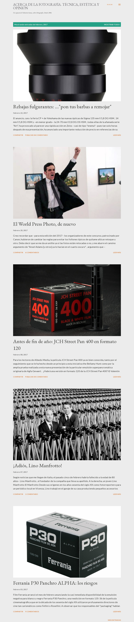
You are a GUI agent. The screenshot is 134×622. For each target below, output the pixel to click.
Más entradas (114, 620)
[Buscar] (109, 4)
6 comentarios (32, 252)
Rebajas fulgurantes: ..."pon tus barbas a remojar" (62, 106)
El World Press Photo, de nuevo (44, 224)
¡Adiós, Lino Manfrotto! (37, 465)
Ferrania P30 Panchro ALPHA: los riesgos (55, 582)
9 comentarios (32, 612)
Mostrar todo (112, 24)
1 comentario (31, 494)
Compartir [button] (18, 135)
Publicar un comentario (36, 135)
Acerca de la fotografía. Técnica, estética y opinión (56, 6)
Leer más (117, 135)
